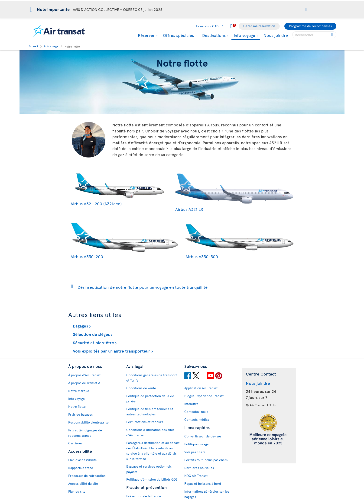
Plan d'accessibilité (82, 460)
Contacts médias (196, 419)
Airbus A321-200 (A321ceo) (119, 200)
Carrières (75, 443)
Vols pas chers (194, 452)
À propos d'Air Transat (84, 375)
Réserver (146, 35)
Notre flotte (77, 406)
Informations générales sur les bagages (206, 494)
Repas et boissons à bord (202, 483)
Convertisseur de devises (202, 436)
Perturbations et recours (144, 422)
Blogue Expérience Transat (204, 396)
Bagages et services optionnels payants (149, 469)
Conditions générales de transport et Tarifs (151, 377)
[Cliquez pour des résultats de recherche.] (332, 34)
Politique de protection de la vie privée (150, 398)
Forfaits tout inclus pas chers (206, 460)
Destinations (213, 35)
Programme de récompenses (310, 26)
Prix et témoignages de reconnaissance (85, 433)
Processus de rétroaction (87, 475)
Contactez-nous (196, 411)
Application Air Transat (201, 388)
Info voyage (243, 35)
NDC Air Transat (196, 475)
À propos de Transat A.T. (85, 383)
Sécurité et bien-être (93, 342)
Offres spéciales (178, 35)
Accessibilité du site (83, 483)
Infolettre (191, 403)
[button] (306, 9)
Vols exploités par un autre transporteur (111, 351)
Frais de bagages (80, 414)
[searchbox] (314, 34)
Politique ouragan (197, 444)
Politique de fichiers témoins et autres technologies (149, 411)
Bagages (80, 326)
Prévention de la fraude (143, 496)
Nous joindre (275, 35)
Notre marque (78, 390)
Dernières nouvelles (199, 467)
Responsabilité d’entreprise (88, 422)
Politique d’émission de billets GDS (151, 479)
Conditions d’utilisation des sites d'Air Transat (150, 432)
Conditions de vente (141, 388)
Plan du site (76, 491)
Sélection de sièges (91, 334)
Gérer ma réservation (259, 26)
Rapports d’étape (80, 467)
